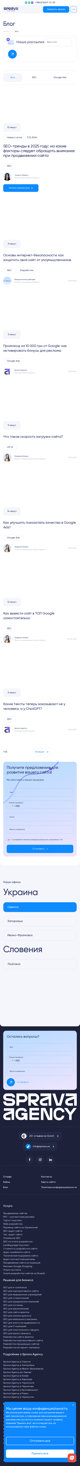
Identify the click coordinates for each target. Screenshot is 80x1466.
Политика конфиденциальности (59, 1187)
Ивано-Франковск (20, 935)
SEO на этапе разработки (17, 1242)
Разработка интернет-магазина (21, 1348)
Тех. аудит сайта (12, 1235)
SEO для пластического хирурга (21, 1330)
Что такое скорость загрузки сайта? (33, 436)
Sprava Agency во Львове (17, 1372)
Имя (11, 792)
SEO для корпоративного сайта (21, 1291)
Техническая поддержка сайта (20, 1256)
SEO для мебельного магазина (20, 1319)
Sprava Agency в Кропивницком (20, 1390)
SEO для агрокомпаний (16, 1309)
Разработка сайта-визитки (18, 1337)
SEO (34, 77)
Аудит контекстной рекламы (19, 1259)
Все (13, 77)
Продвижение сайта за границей (21, 1263)
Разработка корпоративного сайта (23, 1340)
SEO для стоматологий (16, 1298)
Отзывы (7, 1177)
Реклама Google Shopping (17, 1266)
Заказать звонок (56, 9)
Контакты (46, 1177)
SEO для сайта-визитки (16, 1312)
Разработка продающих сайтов (21, 1344)
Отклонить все (40, 1441)
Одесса (13, 907)
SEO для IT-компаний (14, 1326)
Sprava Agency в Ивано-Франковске (23, 1369)
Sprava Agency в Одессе (17, 1362)
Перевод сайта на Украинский (20, 1227)
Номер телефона (16, 803)
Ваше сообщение (17, 829)
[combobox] (11, 806)
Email (12, 817)
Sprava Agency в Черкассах (18, 1397)
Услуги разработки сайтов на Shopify (24, 1273)
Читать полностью (19, 188)
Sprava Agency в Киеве (16, 1376)
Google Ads (60, 77)
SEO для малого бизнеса (17, 1333)
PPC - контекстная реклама (18, 1217)
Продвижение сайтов (15, 1213)
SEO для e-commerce (15, 1287)
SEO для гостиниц (13, 1305)
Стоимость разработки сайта (20, 1249)
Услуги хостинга (12, 1270)
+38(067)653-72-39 (45, 2)
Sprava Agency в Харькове (17, 1379)
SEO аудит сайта (12, 1231)
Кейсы (6, 1182)
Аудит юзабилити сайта (16, 1252)
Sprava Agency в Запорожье (18, 1365)
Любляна (13, 964)
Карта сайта (48, 1182)
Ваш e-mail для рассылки (52, 42)
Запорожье (15, 921)
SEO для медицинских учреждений (22, 1295)
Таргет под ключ (12, 1220)
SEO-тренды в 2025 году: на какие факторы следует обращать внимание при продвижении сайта (39, 151)
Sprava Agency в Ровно (15, 1393)
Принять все (40, 1453)
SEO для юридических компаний (21, 1302)
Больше (39, 752)
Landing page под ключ (16, 1245)
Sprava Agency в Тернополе (18, 1383)
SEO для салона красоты (17, 1316)
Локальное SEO (11, 1238)
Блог (5, 1187)
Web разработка (12, 1224)
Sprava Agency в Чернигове (18, 1386)
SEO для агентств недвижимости (21, 1323)
